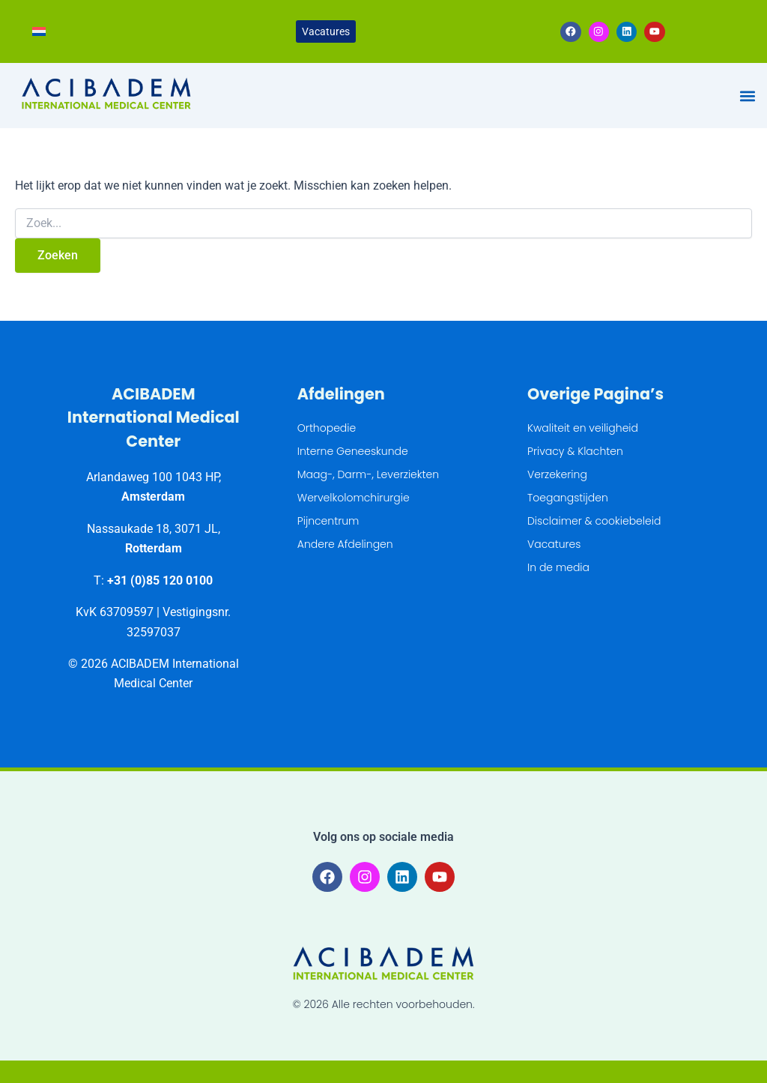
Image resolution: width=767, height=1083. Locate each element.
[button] (747, 96)
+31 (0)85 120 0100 (160, 580)
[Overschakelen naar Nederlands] (39, 32)
